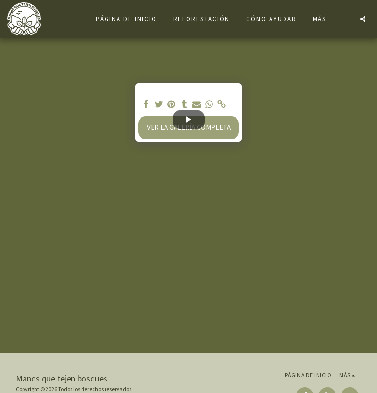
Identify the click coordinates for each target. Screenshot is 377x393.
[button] (362, 19)
